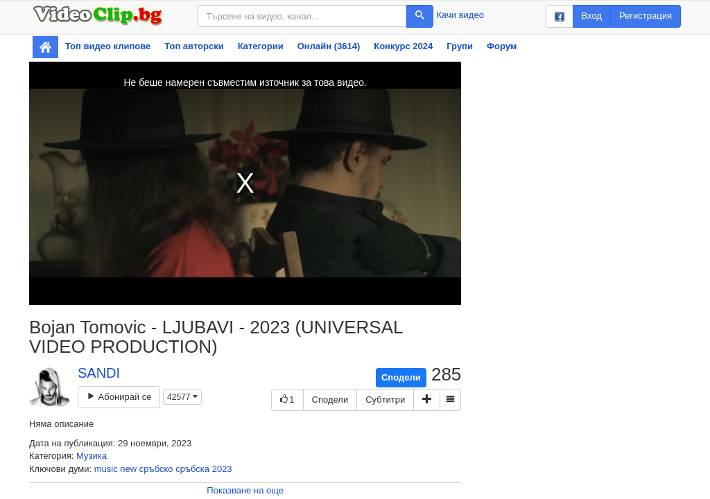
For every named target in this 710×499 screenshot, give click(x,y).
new (128, 469)
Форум (502, 46)
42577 (182, 397)
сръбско (156, 469)
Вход (592, 15)
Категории (261, 46)
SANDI (99, 372)
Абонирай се (119, 397)
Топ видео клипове (107, 46)
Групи (460, 46)
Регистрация (645, 15)
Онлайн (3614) (329, 46)
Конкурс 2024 (403, 46)
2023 (222, 469)
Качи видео (460, 15)
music (106, 469)
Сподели (401, 377)
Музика (91, 455)
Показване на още (245, 490)
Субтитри (385, 399)
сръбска (192, 469)
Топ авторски (193, 46)
